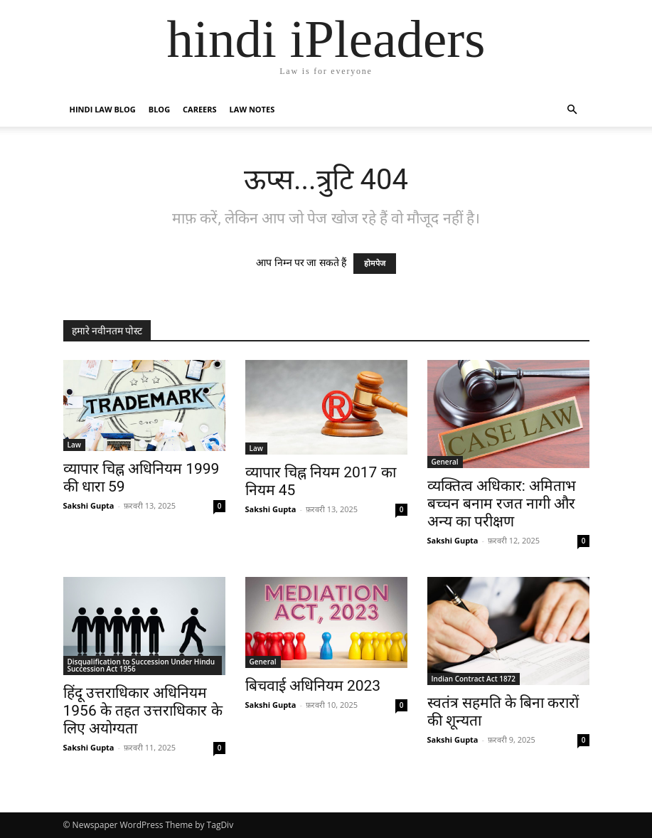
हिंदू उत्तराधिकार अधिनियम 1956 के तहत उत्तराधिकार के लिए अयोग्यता (143, 710)
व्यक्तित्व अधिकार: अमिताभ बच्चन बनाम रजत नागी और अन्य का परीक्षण (502, 503)
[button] (572, 110)
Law (74, 445)
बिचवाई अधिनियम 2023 (313, 685)
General (445, 462)
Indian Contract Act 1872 (474, 679)
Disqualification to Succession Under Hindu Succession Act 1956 (141, 665)
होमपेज (374, 263)
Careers (200, 109)
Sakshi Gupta (88, 505)
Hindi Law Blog (103, 109)
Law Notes (252, 109)
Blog (159, 109)
